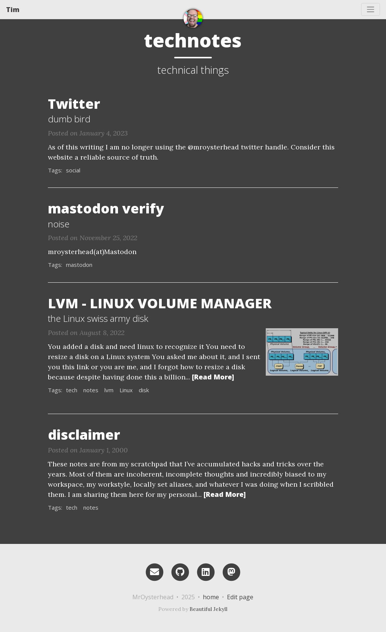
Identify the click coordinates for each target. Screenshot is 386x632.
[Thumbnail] (302, 351)
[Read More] (213, 376)
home (211, 597)
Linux (126, 390)
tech (71, 390)
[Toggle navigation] (370, 9)
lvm (108, 390)
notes (90, 390)
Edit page (240, 597)
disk (144, 390)
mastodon (79, 264)
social (73, 170)
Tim (13, 9)
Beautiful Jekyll (208, 609)
